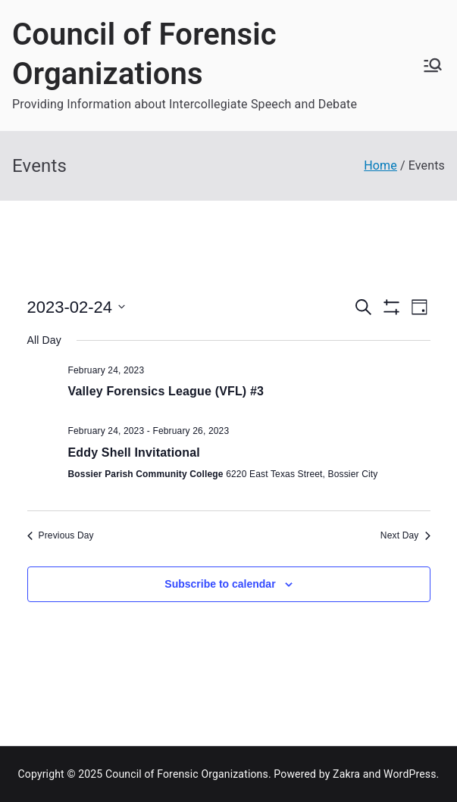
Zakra (346, 774)
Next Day (405, 535)
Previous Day (60, 535)
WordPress (409, 774)
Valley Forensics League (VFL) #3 (166, 391)
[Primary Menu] (433, 65)
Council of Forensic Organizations (186, 774)
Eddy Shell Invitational (134, 452)
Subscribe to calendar (219, 584)
